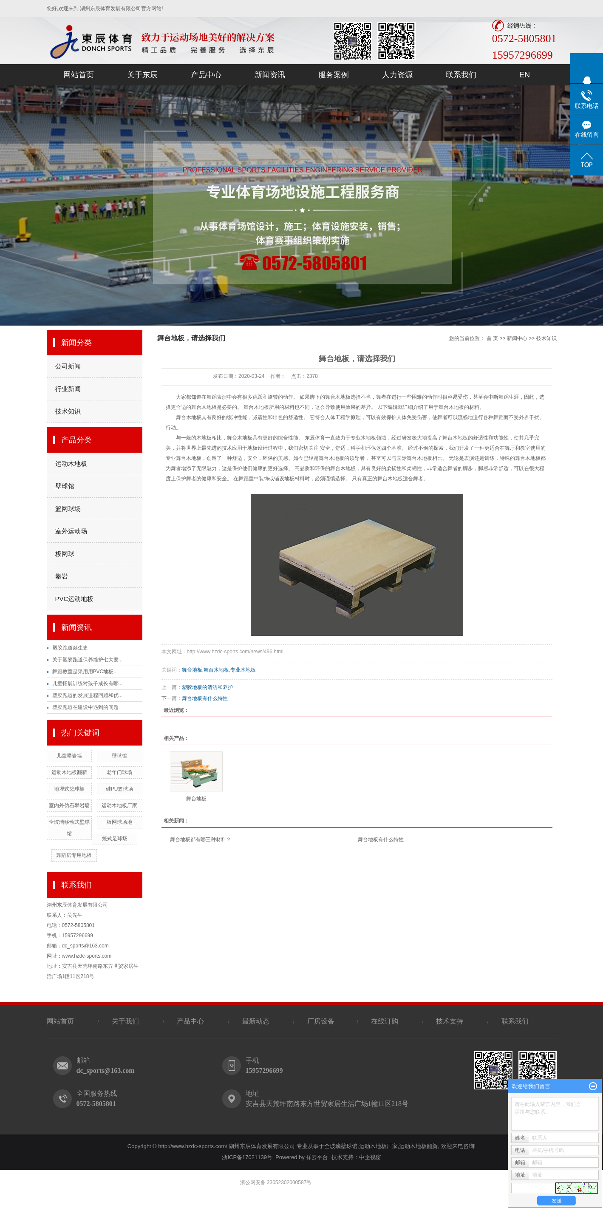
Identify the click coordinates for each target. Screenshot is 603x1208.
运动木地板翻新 (69, 772)
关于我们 (125, 1021)
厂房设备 (321, 1021)
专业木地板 (243, 670)
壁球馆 (64, 486)
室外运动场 (71, 531)
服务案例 (333, 75)
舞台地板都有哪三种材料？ (200, 839)
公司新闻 (68, 366)
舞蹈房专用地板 (74, 855)
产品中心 (206, 75)
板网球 (64, 553)
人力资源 (397, 75)
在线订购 (384, 1021)
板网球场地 (119, 822)
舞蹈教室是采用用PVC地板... (85, 672)
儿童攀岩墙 (69, 756)
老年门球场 (119, 772)
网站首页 (78, 75)
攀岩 (61, 576)
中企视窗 (370, 1157)
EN (524, 75)
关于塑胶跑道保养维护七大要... (87, 660)
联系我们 (461, 75)
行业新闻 (68, 388)
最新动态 (255, 1021)
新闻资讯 (270, 75)
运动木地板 (71, 463)
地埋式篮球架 (69, 789)
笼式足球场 (114, 839)
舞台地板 (192, 670)
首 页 (492, 338)
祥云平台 (317, 1157)
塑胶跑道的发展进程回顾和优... (87, 695)
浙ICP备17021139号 (247, 1157)
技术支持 (449, 1021)
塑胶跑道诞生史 (70, 648)
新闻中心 (517, 338)
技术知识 (68, 411)
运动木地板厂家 (119, 805)
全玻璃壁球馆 (340, 1146)
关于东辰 (142, 75)
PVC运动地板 (74, 598)
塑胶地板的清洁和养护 (207, 687)
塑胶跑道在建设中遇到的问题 (85, 707)
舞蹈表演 (217, 397)
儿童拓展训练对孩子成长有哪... (87, 683)
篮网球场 (68, 508)
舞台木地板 (216, 670)
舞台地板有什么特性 (205, 698)
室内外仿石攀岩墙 (69, 805)
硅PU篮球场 (119, 789)
